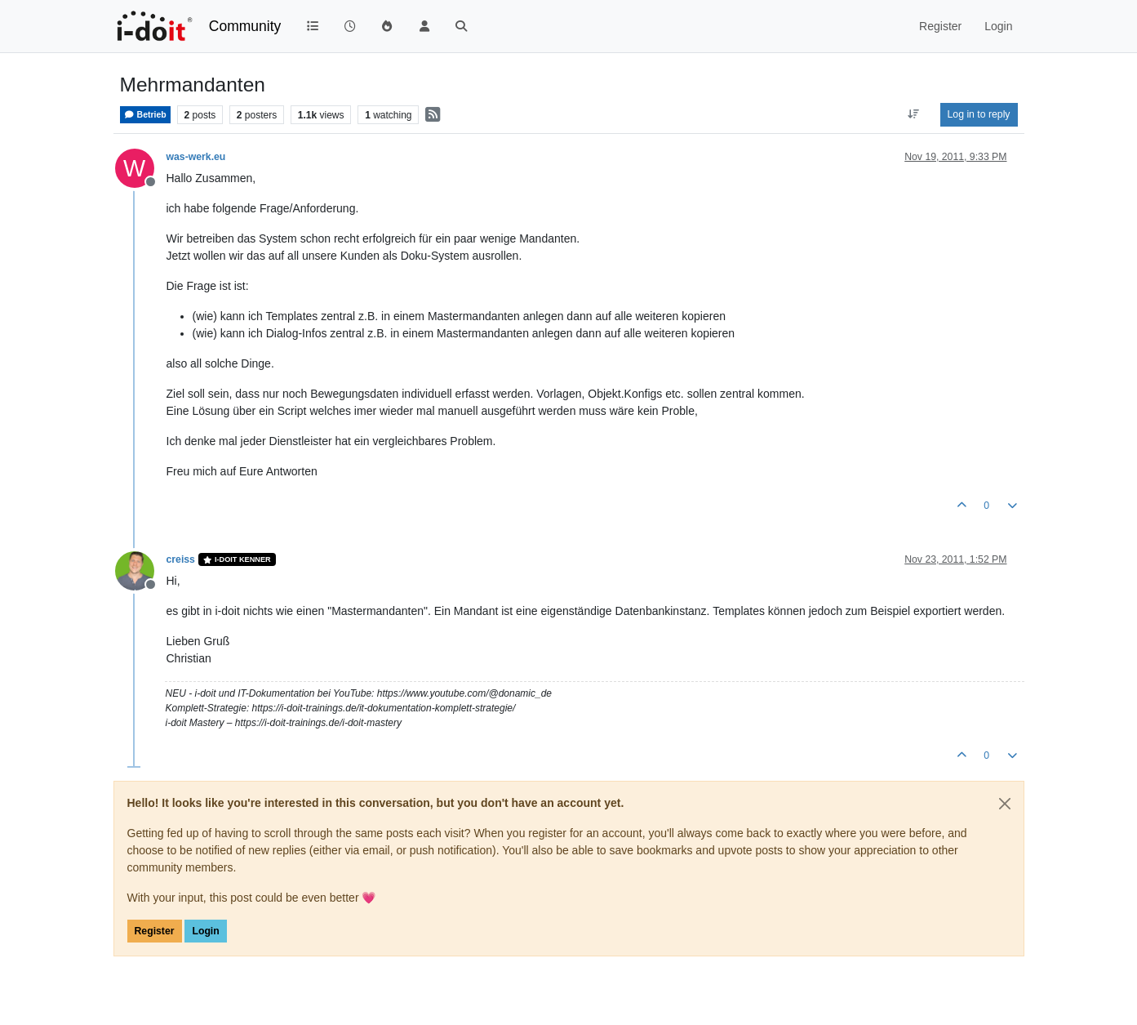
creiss (181, 559)
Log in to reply (979, 114)
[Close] (1005, 804)
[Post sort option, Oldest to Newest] (912, 114)
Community (245, 26)
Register (155, 931)
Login (205, 931)
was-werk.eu (196, 157)
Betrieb (145, 114)
